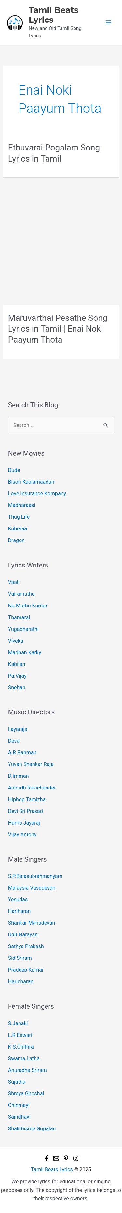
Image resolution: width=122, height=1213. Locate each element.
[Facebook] (46, 1158)
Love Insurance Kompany (37, 493)
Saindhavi (19, 1117)
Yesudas (18, 899)
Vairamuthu (21, 594)
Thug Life (19, 517)
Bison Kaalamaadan (31, 482)
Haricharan (21, 981)
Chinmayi (19, 1105)
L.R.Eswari (20, 1035)
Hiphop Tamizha (27, 799)
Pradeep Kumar (26, 970)
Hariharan (19, 911)
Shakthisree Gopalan (32, 1129)
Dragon (16, 540)
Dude (14, 470)
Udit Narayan (23, 935)
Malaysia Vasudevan (32, 888)
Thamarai (19, 617)
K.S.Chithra (21, 1047)
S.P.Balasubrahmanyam (35, 876)
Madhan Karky (24, 652)
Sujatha (17, 1082)
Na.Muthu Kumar (27, 606)
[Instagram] (76, 1158)
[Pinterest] (66, 1158)
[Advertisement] (61, 241)
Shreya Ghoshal (26, 1093)
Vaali (14, 582)
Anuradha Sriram (27, 1070)
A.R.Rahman (22, 753)
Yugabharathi (23, 629)
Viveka (15, 641)
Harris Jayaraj (24, 823)
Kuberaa (17, 529)
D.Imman (18, 776)
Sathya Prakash (26, 946)
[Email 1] (56, 1158)
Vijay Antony (22, 834)
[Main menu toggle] (108, 22)
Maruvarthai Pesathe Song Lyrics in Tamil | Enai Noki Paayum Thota (58, 329)
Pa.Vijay (17, 676)
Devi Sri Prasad (25, 811)
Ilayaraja (17, 729)
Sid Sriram (20, 958)
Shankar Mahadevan (31, 923)
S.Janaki (18, 1023)
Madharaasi (21, 505)
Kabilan (16, 664)
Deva (14, 741)
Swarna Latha (24, 1058)
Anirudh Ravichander (32, 788)
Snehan (16, 688)
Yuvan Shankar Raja (31, 764)
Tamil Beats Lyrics (52, 1170)
